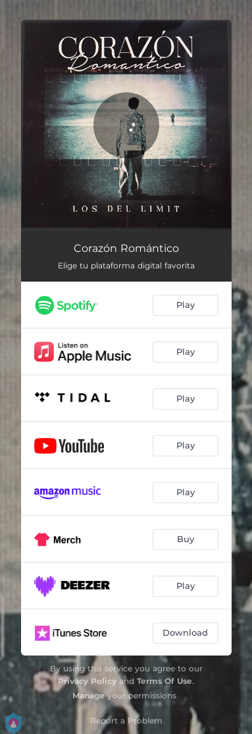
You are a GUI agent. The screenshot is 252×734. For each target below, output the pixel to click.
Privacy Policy (87, 681)
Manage (88, 695)
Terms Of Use (164, 681)
